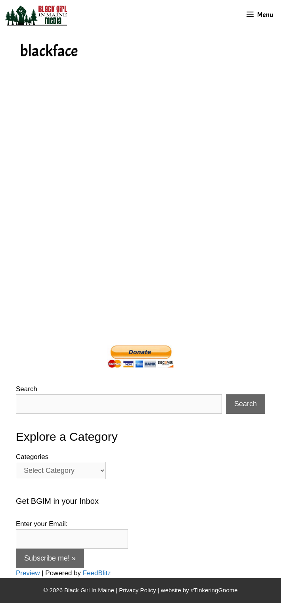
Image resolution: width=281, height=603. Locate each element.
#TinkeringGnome (214, 590)
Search (26, 389)
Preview (28, 573)
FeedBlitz (97, 573)
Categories (32, 457)
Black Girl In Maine (90, 590)
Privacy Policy (137, 590)
